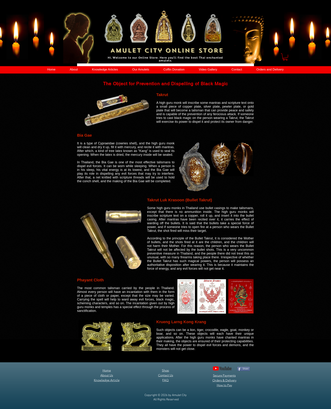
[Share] (243, 369)
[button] (285, 57)
